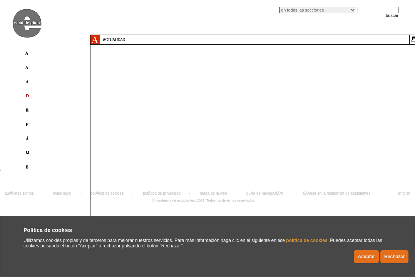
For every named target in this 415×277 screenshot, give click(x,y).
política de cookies (306, 240)
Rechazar (394, 256)
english (404, 193)
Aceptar (366, 256)
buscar (392, 15)
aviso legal (62, 193)
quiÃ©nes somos (19, 193)
